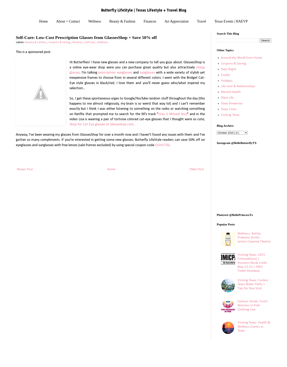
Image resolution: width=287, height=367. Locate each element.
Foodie (225, 75)
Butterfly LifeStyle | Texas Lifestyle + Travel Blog (143, 10)
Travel (201, 21)
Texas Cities (229, 109)
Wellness (94, 21)
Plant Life (227, 97)
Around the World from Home (241, 58)
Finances (150, 21)
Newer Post (25, 169)
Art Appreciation (177, 21)
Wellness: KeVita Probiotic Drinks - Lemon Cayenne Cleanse (254, 237)
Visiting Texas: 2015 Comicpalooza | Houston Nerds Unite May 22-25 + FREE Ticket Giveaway (252, 263)
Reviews (77, 42)
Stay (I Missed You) (172, 114)
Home (43, 21)
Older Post (197, 169)
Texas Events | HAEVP (231, 21)
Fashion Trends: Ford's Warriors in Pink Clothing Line (253, 305)
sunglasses (147, 73)
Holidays (227, 80)
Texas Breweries (232, 103)
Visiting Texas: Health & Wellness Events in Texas (254, 326)
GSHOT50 (162, 145)
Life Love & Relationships (238, 86)
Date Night (228, 69)
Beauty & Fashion (122, 21)
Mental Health (231, 92)
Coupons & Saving (59, 42)
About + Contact (68, 21)
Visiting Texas (230, 115)
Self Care (90, 42)
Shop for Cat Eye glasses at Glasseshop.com (101, 124)
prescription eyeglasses (115, 73)
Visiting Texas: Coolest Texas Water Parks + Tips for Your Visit (253, 284)
